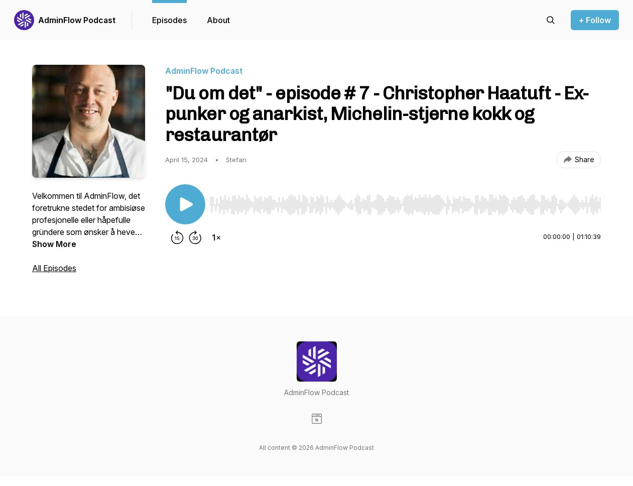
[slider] (405, 204)
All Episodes (54, 268)
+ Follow (595, 20)
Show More (54, 244)
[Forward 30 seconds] (195, 237)
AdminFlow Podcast (76, 20)
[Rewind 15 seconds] (177, 237)
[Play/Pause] (185, 204)
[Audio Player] (405, 201)
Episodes (169, 20)
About (218, 20)
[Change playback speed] (216, 237)
